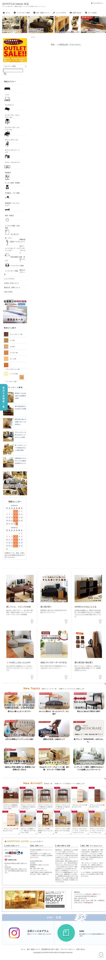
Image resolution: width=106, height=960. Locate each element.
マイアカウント (97, 3)
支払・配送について (41, 13)
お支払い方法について (11, 283)
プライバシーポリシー (67, 949)
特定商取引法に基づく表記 (50, 949)
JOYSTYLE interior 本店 (15, 3)
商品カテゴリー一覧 (14, 272)
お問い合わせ (75, 13)
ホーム (6, 13)
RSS (5, 292)
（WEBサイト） (96, 894)
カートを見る (91, 13)
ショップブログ (59, 13)
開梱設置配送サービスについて (17, 240)
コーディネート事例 (22, 13)
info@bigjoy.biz (88, 902)
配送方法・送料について (12, 287)
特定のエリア (36, 855)
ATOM (10, 292)
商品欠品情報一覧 (3, 397)
